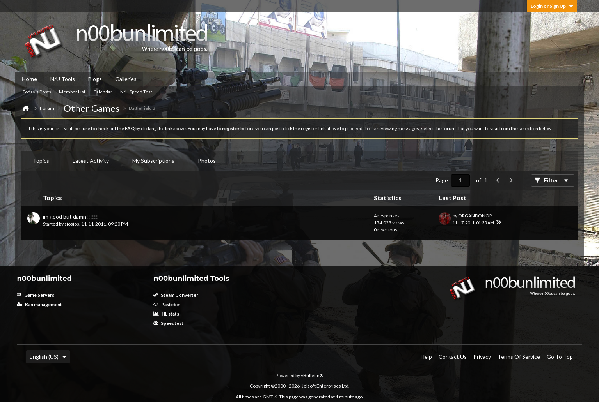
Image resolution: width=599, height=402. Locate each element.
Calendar (102, 92)
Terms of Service (519, 356)
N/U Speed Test (136, 92)
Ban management (39, 304)
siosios (71, 224)
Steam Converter (175, 295)
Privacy (482, 356)
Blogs (95, 79)
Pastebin (166, 304)
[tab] (41, 161)
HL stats (166, 314)
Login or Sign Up (552, 6)
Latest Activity (91, 160)
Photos (207, 160)
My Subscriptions (153, 160)
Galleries (126, 79)
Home (29, 79)
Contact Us (453, 356)
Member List (72, 92)
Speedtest (168, 323)
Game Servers (35, 295)
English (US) (48, 356)
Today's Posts (37, 92)
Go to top (560, 356)
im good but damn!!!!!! (70, 216)
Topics (41, 160)
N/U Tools (62, 79)
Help (426, 356)
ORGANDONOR (475, 216)
